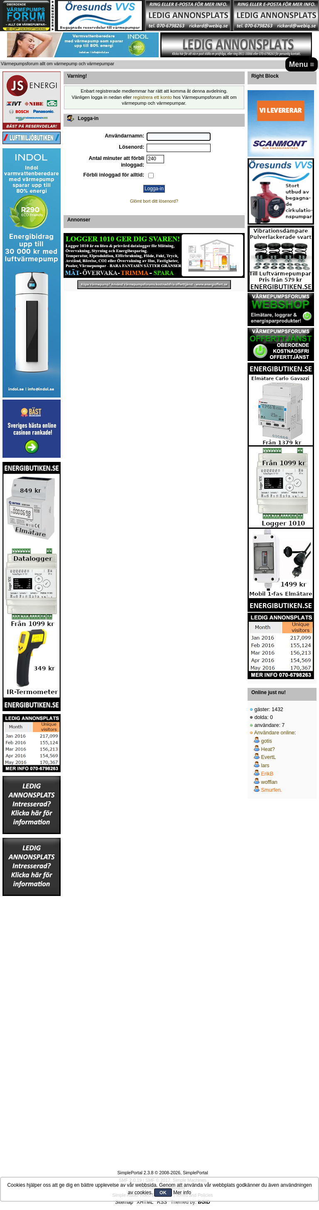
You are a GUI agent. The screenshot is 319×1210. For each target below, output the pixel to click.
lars (265, 765)
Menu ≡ (301, 64)
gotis (266, 741)
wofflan (269, 782)
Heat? (268, 749)
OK (163, 1192)
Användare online (274, 733)
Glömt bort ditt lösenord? (154, 201)
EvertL (268, 757)
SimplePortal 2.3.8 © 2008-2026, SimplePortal (162, 1172)
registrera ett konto (152, 97)
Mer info (182, 1192)
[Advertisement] (31, 1021)
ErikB (267, 774)
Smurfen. (271, 790)
